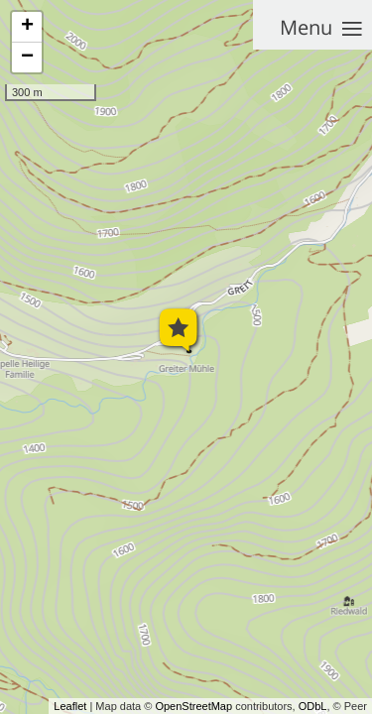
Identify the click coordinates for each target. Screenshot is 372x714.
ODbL (313, 706)
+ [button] (27, 27)
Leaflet (70, 706)
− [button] (27, 57)
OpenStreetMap (193, 706)
